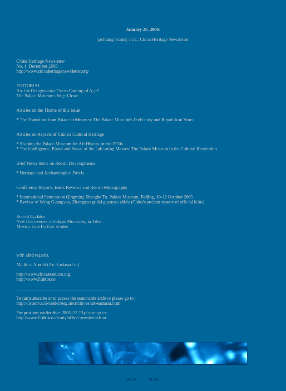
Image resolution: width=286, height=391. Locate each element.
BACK (132, 379)
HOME (153, 379)
